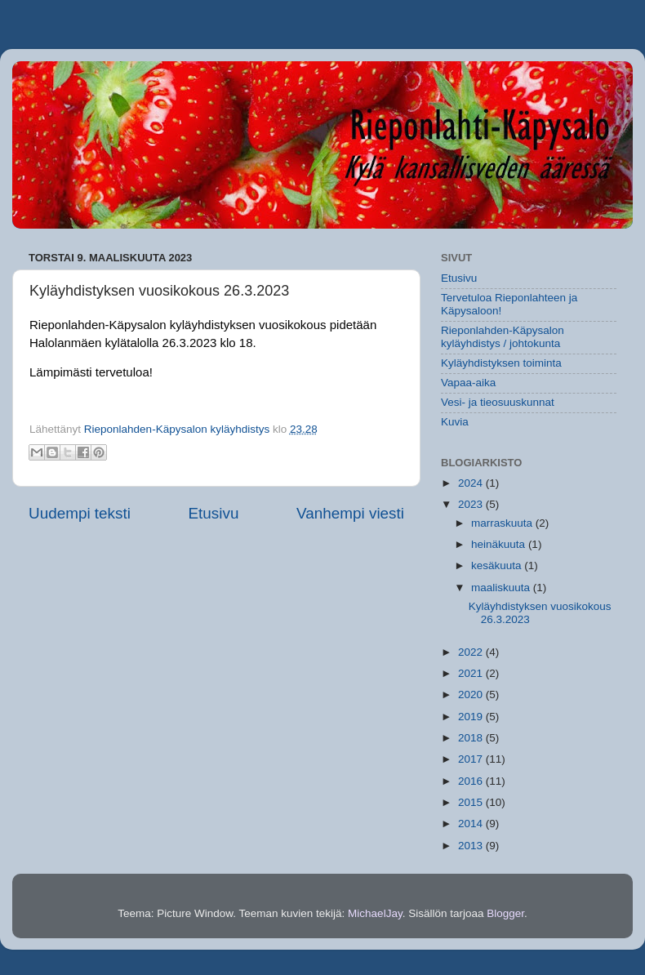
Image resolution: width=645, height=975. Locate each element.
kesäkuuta (497, 565)
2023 (472, 504)
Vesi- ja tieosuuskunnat (497, 402)
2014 (472, 823)
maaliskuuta (502, 587)
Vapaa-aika (468, 382)
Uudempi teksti (80, 513)
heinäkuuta (499, 544)
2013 (472, 845)
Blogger (505, 913)
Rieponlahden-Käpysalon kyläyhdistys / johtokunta (502, 336)
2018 (472, 738)
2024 (472, 483)
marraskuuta (503, 523)
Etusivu (214, 513)
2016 (472, 781)
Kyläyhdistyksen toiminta (501, 363)
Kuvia (455, 422)
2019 (472, 716)
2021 (472, 673)
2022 (472, 652)
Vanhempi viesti (350, 513)
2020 (472, 694)
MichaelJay (375, 913)
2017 (472, 759)
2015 (472, 802)
